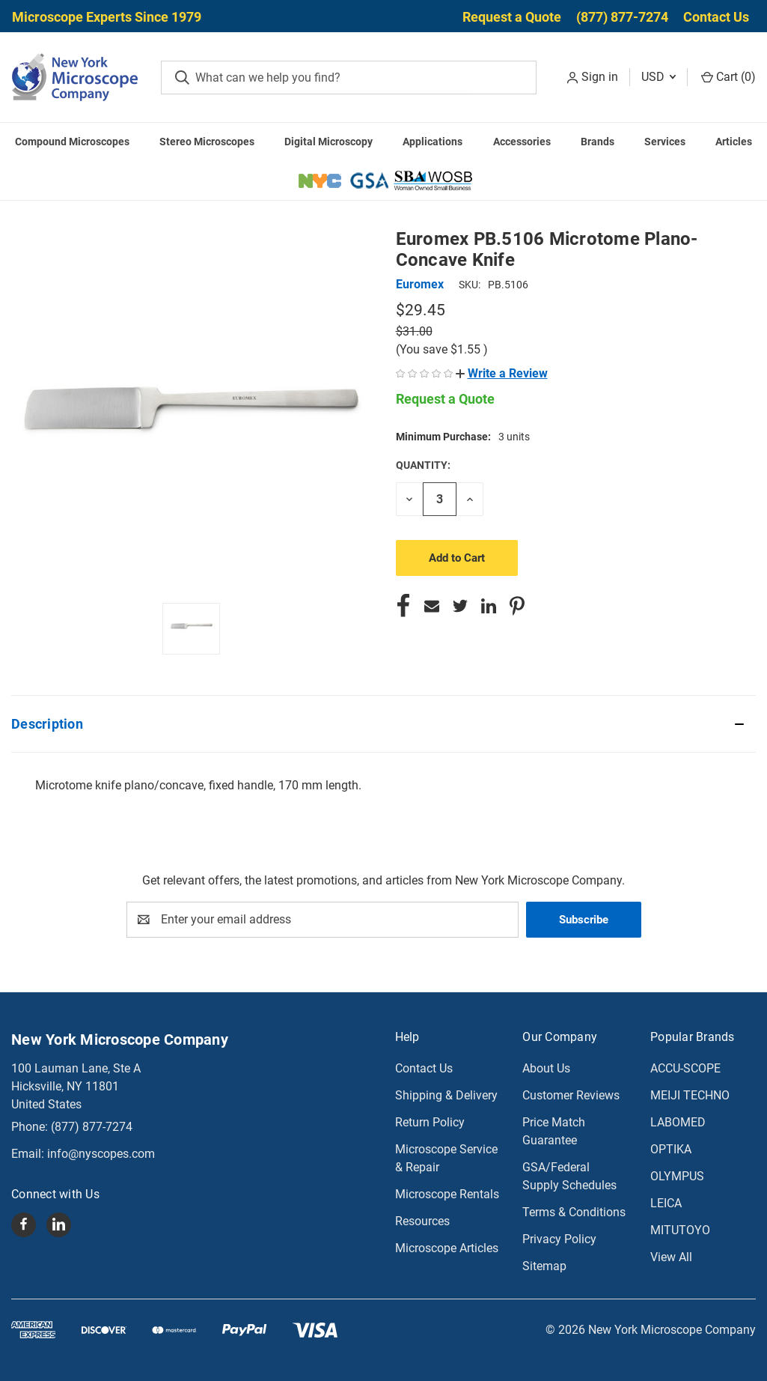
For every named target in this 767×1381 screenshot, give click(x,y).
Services (664, 142)
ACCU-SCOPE (685, 1068)
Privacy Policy (559, 1239)
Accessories (522, 142)
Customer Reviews (571, 1095)
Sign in (599, 77)
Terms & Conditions (574, 1212)
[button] (502, 373)
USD (658, 77)
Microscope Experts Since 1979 (106, 17)
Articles (733, 142)
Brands (597, 142)
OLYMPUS (677, 1176)
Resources (422, 1221)
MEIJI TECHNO (690, 1095)
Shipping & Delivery (446, 1095)
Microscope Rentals (447, 1194)
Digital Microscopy (328, 142)
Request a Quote (511, 17)
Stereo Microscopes (206, 142)
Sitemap (544, 1266)
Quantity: (423, 465)
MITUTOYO (680, 1230)
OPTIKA (670, 1149)
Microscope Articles (446, 1248)
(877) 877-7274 (622, 17)
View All (671, 1257)
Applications (432, 142)
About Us (546, 1068)
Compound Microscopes (72, 142)
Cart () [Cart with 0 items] (728, 77)
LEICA (666, 1203)
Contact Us (716, 17)
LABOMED (678, 1122)
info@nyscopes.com (101, 1154)
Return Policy (430, 1122)
